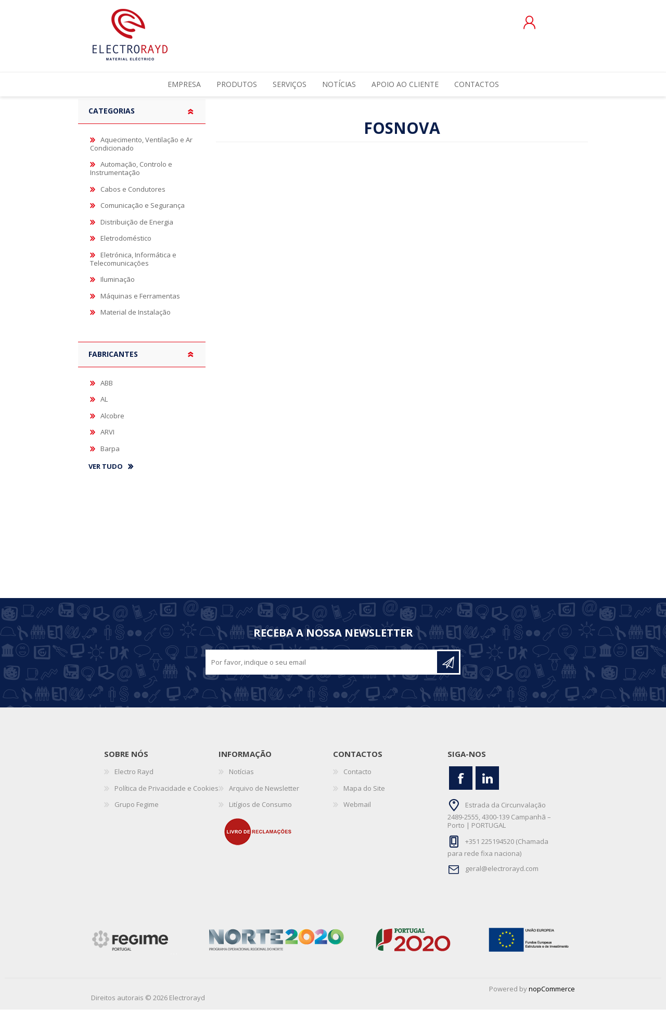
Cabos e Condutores (132, 199)
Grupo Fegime (136, 814)
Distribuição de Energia (136, 232)
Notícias (241, 782)
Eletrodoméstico (125, 248)
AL (104, 409)
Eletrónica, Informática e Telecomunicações (133, 269)
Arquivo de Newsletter (264, 798)
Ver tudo (105, 477)
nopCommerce (552, 999)
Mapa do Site (364, 798)
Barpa (110, 459)
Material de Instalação (135, 322)
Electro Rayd (133, 782)
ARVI (107, 442)
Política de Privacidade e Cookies (166, 798)
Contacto (357, 782)
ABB (106, 393)
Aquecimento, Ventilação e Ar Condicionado (141, 154)
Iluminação (117, 289)
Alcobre (112, 426)
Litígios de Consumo (260, 814)
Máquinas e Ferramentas (140, 306)
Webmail (357, 814)
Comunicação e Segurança (142, 215)
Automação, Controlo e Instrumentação (131, 179)
